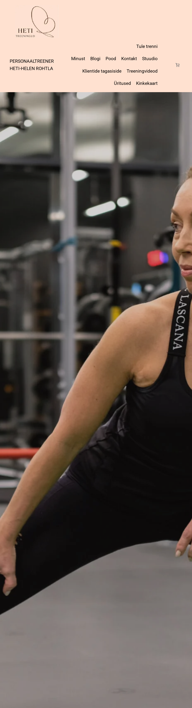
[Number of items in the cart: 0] (177, 65)
